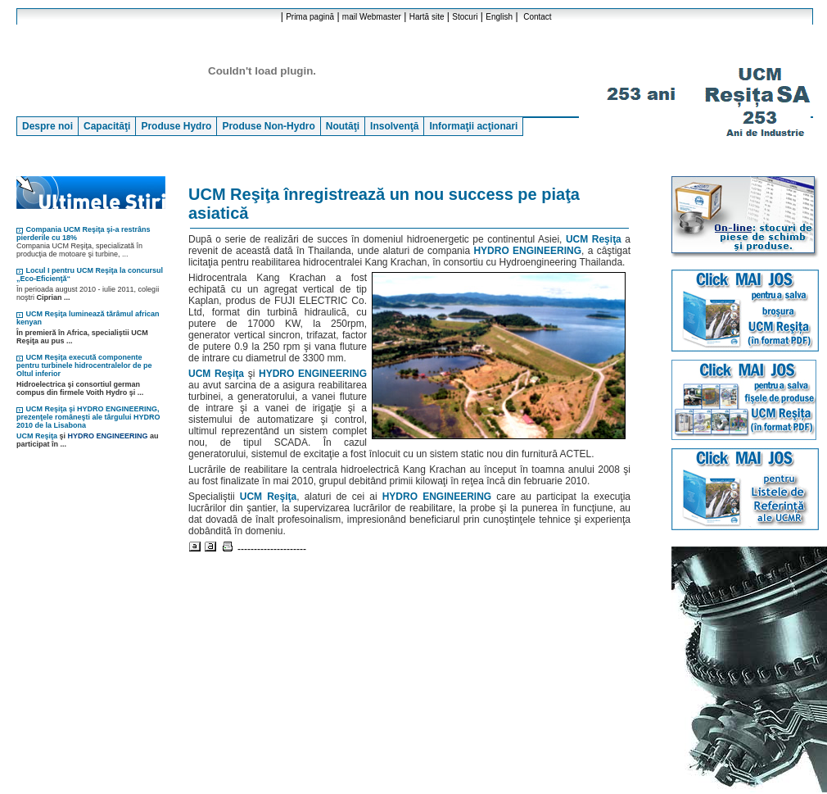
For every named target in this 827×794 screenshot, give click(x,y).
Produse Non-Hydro (268, 126)
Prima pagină (310, 16)
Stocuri (464, 16)
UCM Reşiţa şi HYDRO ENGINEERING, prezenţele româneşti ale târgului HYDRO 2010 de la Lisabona (88, 417)
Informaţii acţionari (473, 126)
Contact (537, 16)
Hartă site (427, 16)
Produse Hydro (176, 126)
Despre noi (47, 126)
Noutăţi (342, 126)
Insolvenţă (394, 126)
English (499, 16)
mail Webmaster (371, 16)
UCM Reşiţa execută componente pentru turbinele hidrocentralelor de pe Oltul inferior (84, 365)
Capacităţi (107, 126)
